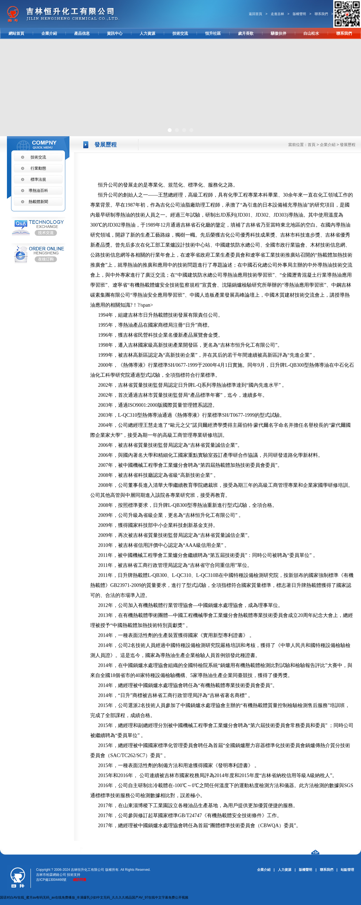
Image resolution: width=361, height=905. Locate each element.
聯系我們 (321, 14)
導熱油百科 (38, 190)
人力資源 (147, 33)
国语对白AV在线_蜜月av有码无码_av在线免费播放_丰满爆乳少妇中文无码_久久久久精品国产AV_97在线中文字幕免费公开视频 (94, 897)
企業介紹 (49, 33)
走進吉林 (277, 14)
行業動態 (38, 168)
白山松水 (311, 33)
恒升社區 (213, 33)
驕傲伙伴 (278, 33)
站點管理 (347, 870)
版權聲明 (299, 14)
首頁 (311, 144)
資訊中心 (114, 33)
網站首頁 (16, 33)
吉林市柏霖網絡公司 (51, 875)
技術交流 (180, 33)
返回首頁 (255, 14)
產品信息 (82, 33)
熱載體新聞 (38, 201)
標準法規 (38, 179)
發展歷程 (347, 144)
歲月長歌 (246, 33)
